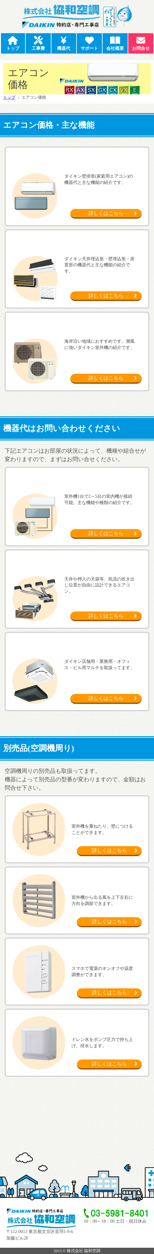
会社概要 (115, 42)
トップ (9, 97)
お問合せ (140, 42)
